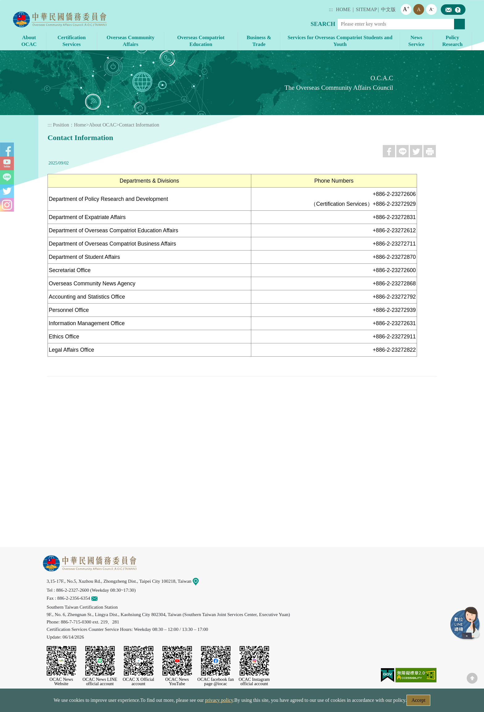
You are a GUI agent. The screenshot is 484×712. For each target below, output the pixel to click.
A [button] (406, 8)
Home (80, 124)
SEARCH (323, 24)
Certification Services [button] (71, 41)
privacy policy (219, 700)
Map (199, 581)
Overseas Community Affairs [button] (130, 41)
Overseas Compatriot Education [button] (200, 41)
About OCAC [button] (28, 41)
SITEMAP (366, 9)
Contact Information (139, 124)
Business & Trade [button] (259, 41)
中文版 (388, 9)
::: (331, 9)
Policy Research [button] (452, 41)
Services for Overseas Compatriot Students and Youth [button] (340, 41)
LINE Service (465, 624)
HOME (343, 9)
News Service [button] (416, 41)
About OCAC (102, 124)
